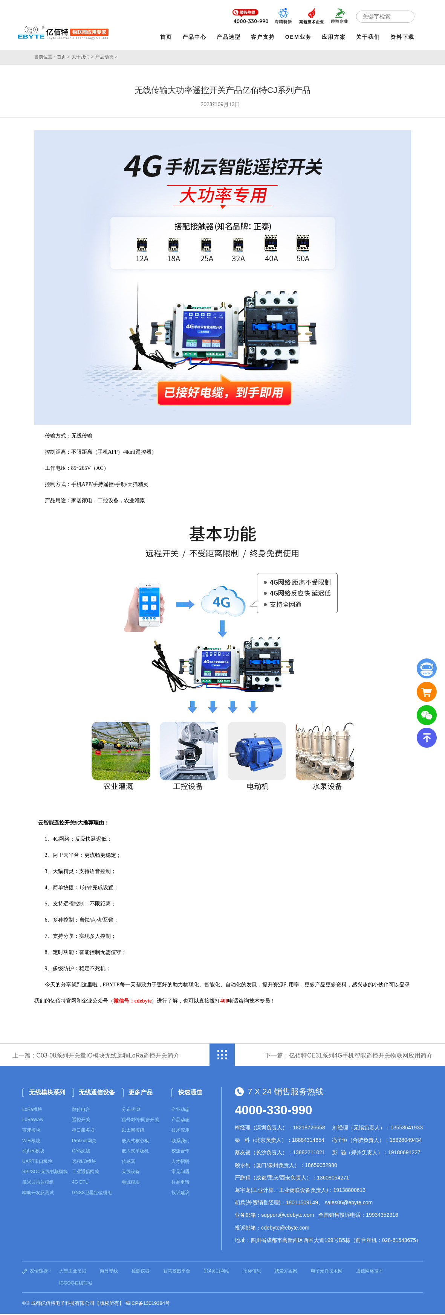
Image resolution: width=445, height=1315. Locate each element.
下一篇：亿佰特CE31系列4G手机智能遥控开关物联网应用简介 (347, 1059)
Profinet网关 (84, 1141)
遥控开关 (81, 1121)
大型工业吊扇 (72, 1272)
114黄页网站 (216, 1272)
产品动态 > (106, 56)
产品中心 (195, 37)
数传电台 (81, 1111)
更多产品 (140, 1094)
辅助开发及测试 (38, 1193)
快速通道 (190, 1094)
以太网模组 (133, 1131)
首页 (167, 37)
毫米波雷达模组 (38, 1183)
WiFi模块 (31, 1141)
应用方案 (334, 37)
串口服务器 (83, 1131)
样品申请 (180, 1183)
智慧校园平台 (176, 1272)
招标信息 (252, 1272)
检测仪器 (141, 1272)
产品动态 (180, 1121)
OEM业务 (299, 37)
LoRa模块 (32, 1111)
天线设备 (131, 1173)
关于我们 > (82, 56)
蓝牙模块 (31, 1131)
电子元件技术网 (327, 1272)
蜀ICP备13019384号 (147, 1304)
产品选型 (229, 37)
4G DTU (80, 1183)
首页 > (63, 56)
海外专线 (109, 1272)
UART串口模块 (37, 1163)
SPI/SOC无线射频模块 (45, 1173)
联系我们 (180, 1141)
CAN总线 (81, 1152)
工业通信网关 (85, 1173)
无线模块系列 (47, 1094)
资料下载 (403, 37)
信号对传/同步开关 (140, 1121)
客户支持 (263, 37)
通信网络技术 (369, 1272)
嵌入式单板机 (135, 1152)
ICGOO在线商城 (75, 1284)
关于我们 (368, 37)
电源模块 (131, 1183)
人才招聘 (180, 1163)
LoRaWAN (32, 1121)
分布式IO (131, 1111)
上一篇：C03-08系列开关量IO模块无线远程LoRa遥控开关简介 (96, 1059)
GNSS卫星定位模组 (92, 1193)
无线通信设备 (97, 1094)
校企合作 (180, 1152)
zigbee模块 (33, 1152)
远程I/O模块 (84, 1163)
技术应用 (180, 1131)
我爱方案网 (286, 1272)
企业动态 (180, 1111)
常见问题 (180, 1173)
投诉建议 (180, 1193)
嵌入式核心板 (135, 1141)
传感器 (128, 1163)
